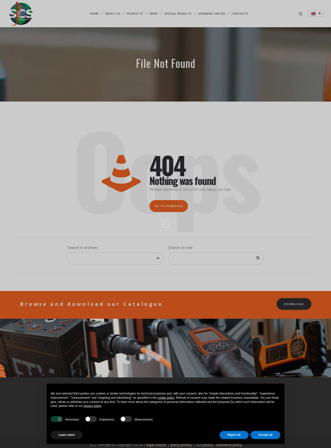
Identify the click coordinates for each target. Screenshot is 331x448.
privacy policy (92, 406)
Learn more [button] (67, 435)
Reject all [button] (234, 435)
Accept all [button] (265, 435)
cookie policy (165, 397)
